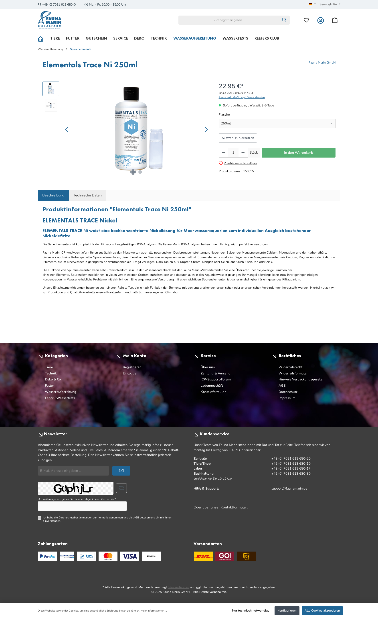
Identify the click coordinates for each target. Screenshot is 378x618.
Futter (49, 385)
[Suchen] (284, 20)
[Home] (42, 38)
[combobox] (228, 20)
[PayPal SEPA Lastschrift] (86, 556)
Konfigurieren (287, 610)
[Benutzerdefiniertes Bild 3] (151, 556)
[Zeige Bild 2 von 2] (140, 172)
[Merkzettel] (306, 20)
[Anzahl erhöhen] (243, 153)
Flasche (224, 114)
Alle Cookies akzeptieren (322, 610)
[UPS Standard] (246, 556)
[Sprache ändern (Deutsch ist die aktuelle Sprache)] (312, 4)
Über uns (208, 367)
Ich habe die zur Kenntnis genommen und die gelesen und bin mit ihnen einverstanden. (107, 519)
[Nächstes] (206, 129)
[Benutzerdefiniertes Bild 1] (108, 556)
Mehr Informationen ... (154, 610)
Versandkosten (178, 587)
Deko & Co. (53, 379)
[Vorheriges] (67, 129)
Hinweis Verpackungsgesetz (300, 379)
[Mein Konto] (320, 20)
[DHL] (203, 556)
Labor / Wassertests (60, 398)
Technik (51, 373)
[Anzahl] (233, 153)
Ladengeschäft (212, 385)
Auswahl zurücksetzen (238, 138)
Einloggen (130, 373)
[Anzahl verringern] (223, 153)
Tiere (49, 367)
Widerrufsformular (293, 373)
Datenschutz (288, 392)
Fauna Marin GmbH (322, 62)
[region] (126, 129)
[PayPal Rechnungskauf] (67, 556)
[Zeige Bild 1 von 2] (133, 172)
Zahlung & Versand (215, 373)
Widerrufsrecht (290, 367)
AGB (282, 385)
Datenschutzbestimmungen (75, 517)
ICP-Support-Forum (216, 379)
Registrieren (132, 367)
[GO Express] (224, 556)
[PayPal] (47, 556)
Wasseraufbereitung (60, 392)
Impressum (287, 398)
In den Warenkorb (298, 152)
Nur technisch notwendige (250, 610)
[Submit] (121, 471)
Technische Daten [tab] (87, 195)
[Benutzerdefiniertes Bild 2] (129, 556)
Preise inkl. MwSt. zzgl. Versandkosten (242, 97)
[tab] (53, 195)
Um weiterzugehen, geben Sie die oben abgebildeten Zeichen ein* (77, 499)
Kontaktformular (213, 392)
